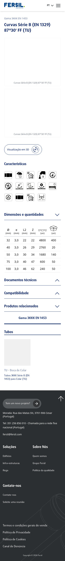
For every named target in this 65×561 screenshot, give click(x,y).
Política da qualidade (43, 470)
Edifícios (7, 456)
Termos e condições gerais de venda (25, 526)
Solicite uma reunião (13, 502)
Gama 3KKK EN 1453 (15, 18)
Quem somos (40, 456)
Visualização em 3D (23, 149)
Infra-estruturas (11, 463)
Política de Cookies (14, 539)
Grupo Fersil (39, 463)
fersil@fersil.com (12, 434)
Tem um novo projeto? (23, 403)
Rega (5, 470)
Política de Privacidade (16, 533)
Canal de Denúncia (14, 546)
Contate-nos (9, 495)
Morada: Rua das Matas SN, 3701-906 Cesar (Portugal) (27, 414)
